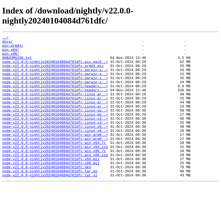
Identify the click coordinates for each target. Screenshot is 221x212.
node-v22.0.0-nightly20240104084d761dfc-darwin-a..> (55, 77)
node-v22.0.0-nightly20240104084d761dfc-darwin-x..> (55, 86)
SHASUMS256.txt (17, 62)
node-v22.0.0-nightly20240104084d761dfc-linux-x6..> (55, 145)
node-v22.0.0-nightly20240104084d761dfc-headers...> (55, 96)
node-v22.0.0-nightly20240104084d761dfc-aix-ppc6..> (55, 67)
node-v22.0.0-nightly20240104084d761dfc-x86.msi (51, 188)
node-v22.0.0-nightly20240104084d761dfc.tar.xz (49, 203)
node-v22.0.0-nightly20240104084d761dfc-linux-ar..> (55, 106)
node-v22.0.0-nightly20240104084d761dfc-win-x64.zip (55, 169)
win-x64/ (10, 52)
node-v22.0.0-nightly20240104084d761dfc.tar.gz (49, 198)
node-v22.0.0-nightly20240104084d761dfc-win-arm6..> (55, 154)
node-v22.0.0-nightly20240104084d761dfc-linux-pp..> (55, 125)
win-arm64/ (12, 47)
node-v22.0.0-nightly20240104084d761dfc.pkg (46, 193)
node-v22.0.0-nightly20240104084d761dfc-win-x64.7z (54, 164)
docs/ (7, 43)
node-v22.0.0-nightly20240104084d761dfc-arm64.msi (53, 72)
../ (5, 38)
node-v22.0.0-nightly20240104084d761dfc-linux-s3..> (55, 135)
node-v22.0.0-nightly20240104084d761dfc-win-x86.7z (54, 174)
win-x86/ (10, 57)
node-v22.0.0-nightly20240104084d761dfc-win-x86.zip (55, 179)
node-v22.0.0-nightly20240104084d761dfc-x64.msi (51, 183)
